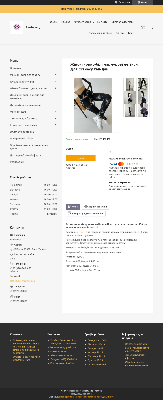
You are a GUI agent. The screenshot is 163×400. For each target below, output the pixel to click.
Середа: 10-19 (95, 348)
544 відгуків (124, 2)
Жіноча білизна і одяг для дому (28, 88)
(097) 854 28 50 (58, 351)
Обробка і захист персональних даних (29, 147)
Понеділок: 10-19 (97, 340)
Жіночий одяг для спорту (25, 74)
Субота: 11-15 (95, 360)
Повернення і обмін (21, 138)
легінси (81, 232)
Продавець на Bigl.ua (81, 394)
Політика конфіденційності (100, 397)
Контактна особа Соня (62, 363)
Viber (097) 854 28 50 (61, 355)
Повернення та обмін (100, 33)
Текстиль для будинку (23, 118)
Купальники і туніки (22, 81)
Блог (131, 33)
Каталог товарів (82, 22)
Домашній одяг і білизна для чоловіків (27, 97)
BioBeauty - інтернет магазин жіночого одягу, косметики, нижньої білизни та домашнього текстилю (26, 346)
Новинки (15, 68)
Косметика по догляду (23, 125)
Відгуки (120, 33)
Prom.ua (98, 391)
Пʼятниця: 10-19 (96, 356)
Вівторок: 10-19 (96, 344)
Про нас (66, 22)
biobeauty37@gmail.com (22, 281)
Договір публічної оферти (25, 155)
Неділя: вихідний (97, 364)
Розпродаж (17, 161)
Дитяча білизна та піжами (25, 105)
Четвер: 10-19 (95, 352)
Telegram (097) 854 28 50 (63, 359)
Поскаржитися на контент (73, 397)
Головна (53, 22)
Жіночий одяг (18, 111)
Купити (80, 158)
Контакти (102, 22)
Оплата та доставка (122, 22)
